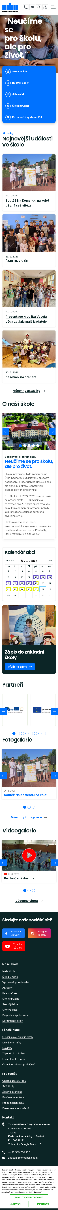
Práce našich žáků (13, 1102)
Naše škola (8, 971)
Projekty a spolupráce (15, 1015)
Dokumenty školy (12, 1020)
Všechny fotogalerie (26, 817)
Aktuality (7, 987)
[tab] (20, 445)
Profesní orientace (13, 1097)
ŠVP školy (8, 1086)
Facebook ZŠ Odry (16, 933)
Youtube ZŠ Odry (17, 946)
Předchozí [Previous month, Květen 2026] (10, 561)
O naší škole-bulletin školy (17, 1037)
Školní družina (10, 998)
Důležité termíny (11, 1042)
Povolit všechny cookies (29, 1197)
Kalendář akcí (10, 993)
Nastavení (15, 1204)
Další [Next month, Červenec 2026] (50, 561)
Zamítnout (43, 1204)
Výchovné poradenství (15, 982)
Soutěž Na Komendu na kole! (25, 795)
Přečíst (29, 201)
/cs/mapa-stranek (45, 7)
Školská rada (9, 1009)
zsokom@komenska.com (32, 7)
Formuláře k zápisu (13, 1059)
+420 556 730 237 (25, 7)
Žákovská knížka (12, 1091)
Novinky (7, 1047)
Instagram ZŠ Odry (42, 933)
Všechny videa (26, 901)
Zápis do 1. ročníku (13, 1053)
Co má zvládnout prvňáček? (18, 1064)
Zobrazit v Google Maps (22, 1144)
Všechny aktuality (26, 391)
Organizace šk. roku (14, 1080)
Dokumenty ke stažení (15, 1108)
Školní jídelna (10, 1004)
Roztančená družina (19, 878)
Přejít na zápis (17, 666)
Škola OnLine (10, 976)
